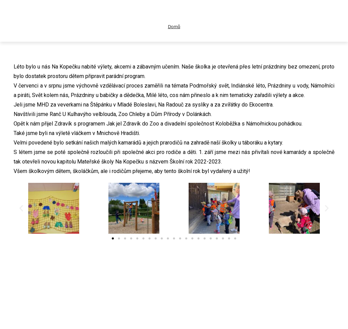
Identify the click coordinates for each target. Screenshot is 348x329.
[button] (21, 208)
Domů (174, 26)
